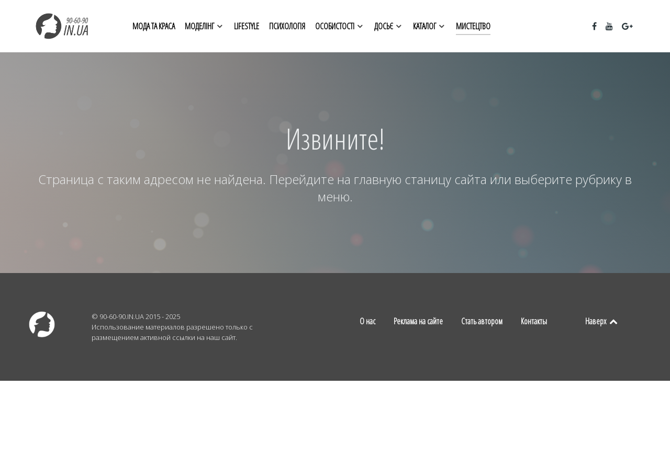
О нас (367, 321)
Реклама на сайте (418, 321)
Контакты (534, 321)
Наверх (602, 321)
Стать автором (481, 321)
